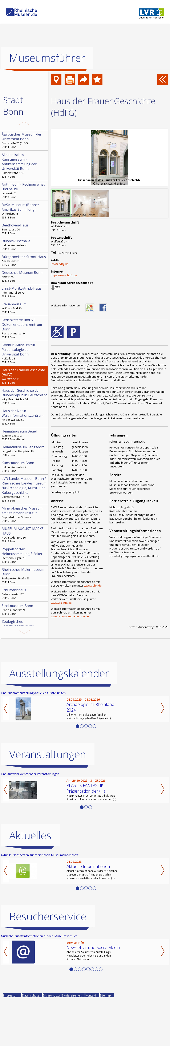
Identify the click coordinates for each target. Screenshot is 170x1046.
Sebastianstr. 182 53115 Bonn (25, 594)
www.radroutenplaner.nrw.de (70, 616)
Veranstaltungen (47, 754)
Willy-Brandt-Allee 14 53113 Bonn (25, 396)
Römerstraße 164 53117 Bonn (25, 165)
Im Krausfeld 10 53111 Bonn (25, 308)
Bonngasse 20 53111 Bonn (25, 229)
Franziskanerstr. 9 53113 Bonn (25, 328)
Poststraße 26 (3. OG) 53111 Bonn (25, 140)
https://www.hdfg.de (64, 275)
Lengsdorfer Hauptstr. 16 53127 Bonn (25, 451)
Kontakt (90, 995)
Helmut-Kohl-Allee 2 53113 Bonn (25, 466)
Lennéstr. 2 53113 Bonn (25, 190)
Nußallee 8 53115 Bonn (25, 353)
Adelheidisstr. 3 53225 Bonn (25, 260)
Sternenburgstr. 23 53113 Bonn (25, 555)
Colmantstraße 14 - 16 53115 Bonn (25, 489)
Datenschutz (30, 995)
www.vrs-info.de (61, 603)
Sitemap (105, 995)
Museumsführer (47, 58)
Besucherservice (47, 916)
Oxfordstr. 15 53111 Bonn (25, 210)
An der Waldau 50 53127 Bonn (25, 417)
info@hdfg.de (59, 264)
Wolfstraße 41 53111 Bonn (25, 376)
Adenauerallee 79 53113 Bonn (25, 292)
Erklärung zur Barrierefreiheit (62, 995)
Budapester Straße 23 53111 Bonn (25, 575)
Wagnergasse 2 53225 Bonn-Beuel (25, 435)
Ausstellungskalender (59, 673)
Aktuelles (30, 835)
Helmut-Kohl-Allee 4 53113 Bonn (25, 245)
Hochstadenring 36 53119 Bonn (25, 534)
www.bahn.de (93, 585)
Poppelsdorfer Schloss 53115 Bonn (25, 514)
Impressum (10, 995)
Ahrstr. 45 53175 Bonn (25, 276)
